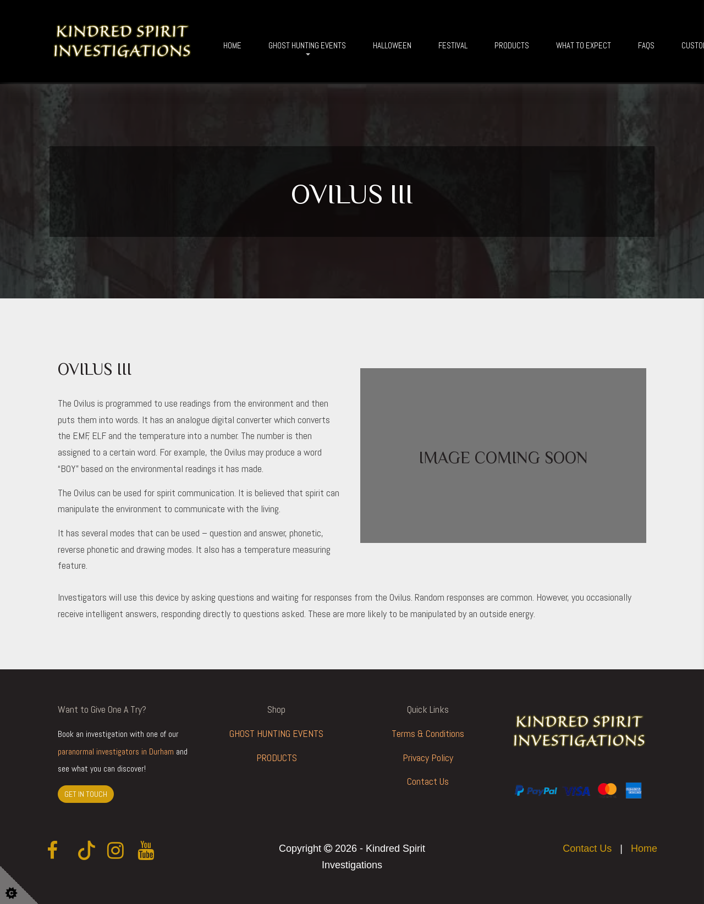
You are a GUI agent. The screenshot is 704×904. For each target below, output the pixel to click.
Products (511, 45)
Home (232, 45)
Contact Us (428, 781)
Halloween (392, 45)
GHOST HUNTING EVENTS (276, 733)
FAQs (646, 45)
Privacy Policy (428, 757)
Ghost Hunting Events (307, 45)
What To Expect (583, 45)
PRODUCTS (276, 757)
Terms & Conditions (428, 733)
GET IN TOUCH (85, 794)
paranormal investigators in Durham (116, 751)
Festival (453, 45)
